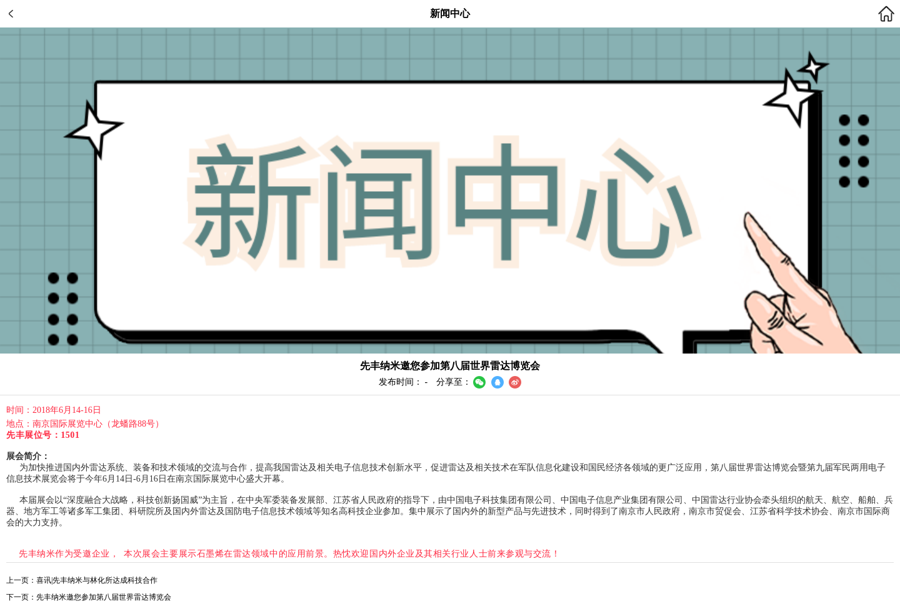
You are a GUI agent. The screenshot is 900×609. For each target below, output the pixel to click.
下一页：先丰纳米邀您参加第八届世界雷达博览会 (88, 597)
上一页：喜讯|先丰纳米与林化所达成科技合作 (82, 580)
